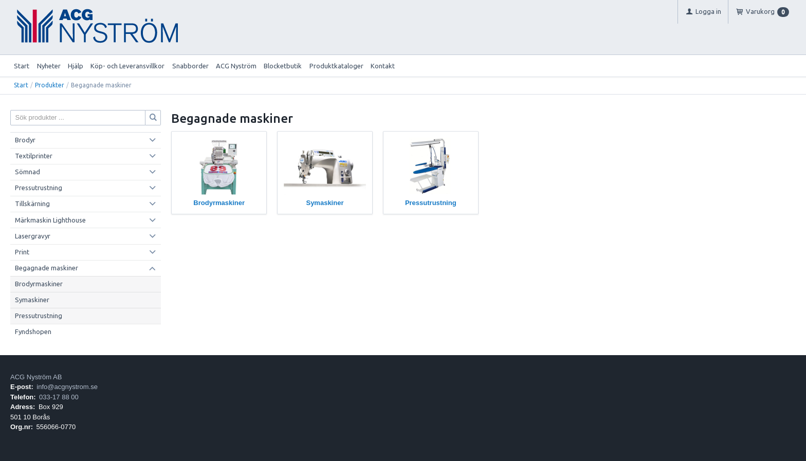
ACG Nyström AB (36, 377)
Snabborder (190, 65)
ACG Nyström (236, 65)
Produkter (49, 85)
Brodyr (25, 139)
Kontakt (383, 65)
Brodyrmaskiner (39, 283)
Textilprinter (33, 155)
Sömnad (27, 171)
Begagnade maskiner (46, 267)
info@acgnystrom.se (67, 387)
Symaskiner (32, 299)
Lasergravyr (32, 235)
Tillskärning (32, 203)
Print (22, 251)
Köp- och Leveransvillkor (127, 65)
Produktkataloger (336, 65)
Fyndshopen (33, 331)
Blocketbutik (283, 65)
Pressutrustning (38, 187)
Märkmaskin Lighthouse (50, 220)
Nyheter (49, 65)
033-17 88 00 (59, 397)
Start (21, 65)
